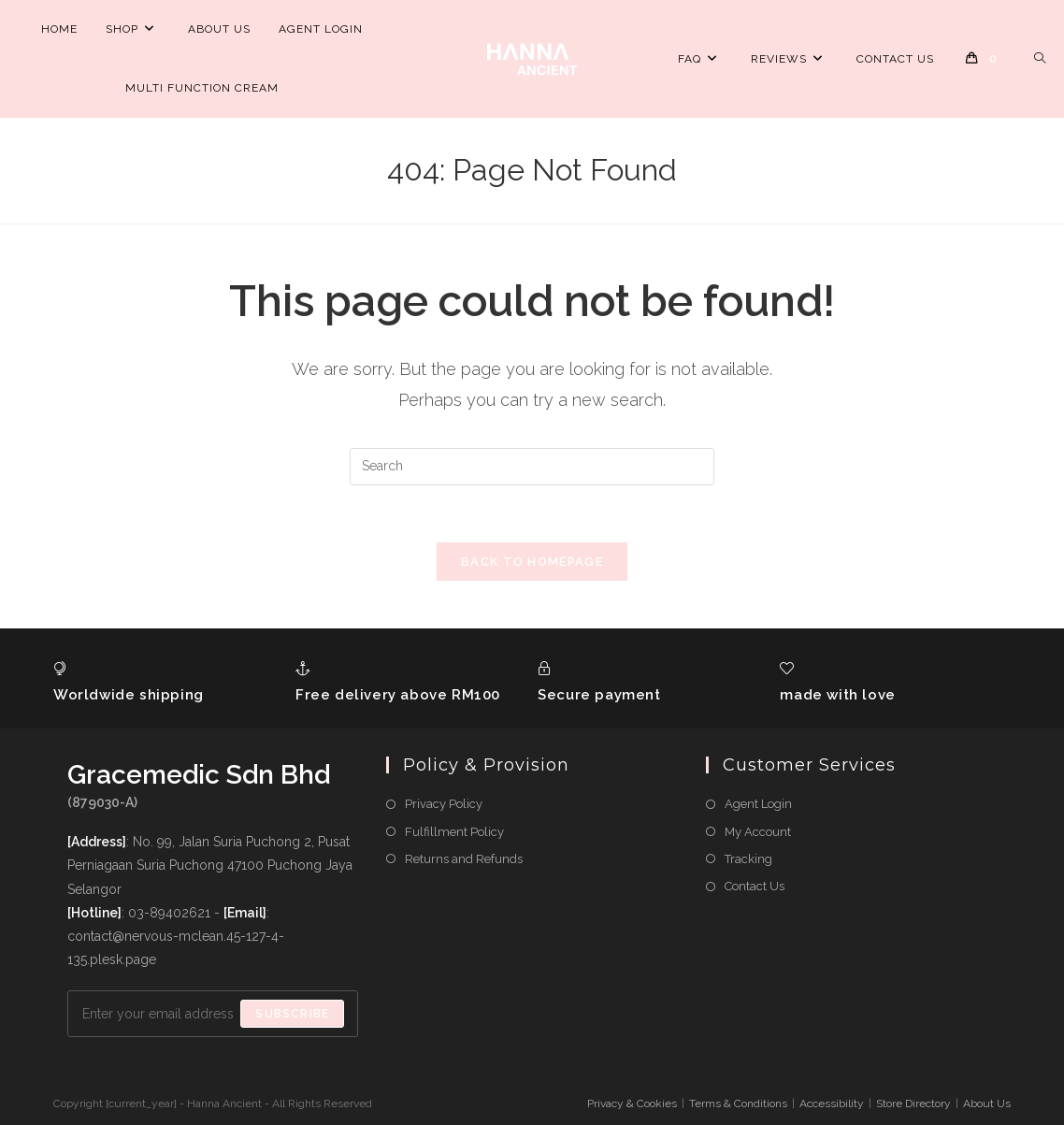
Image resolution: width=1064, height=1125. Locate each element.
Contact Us (754, 886)
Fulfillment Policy (454, 832)
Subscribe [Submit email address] (292, 1013)
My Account (758, 832)
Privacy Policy (443, 804)
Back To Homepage (532, 562)
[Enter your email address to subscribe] (212, 1013)
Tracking (748, 859)
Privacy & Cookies (632, 1103)
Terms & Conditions (738, 1103)
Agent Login (758, 804)
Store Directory (913, 1103)
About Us (987, 1103)
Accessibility (831, 1103)
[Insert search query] (532, 466)
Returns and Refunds (464, 859)
